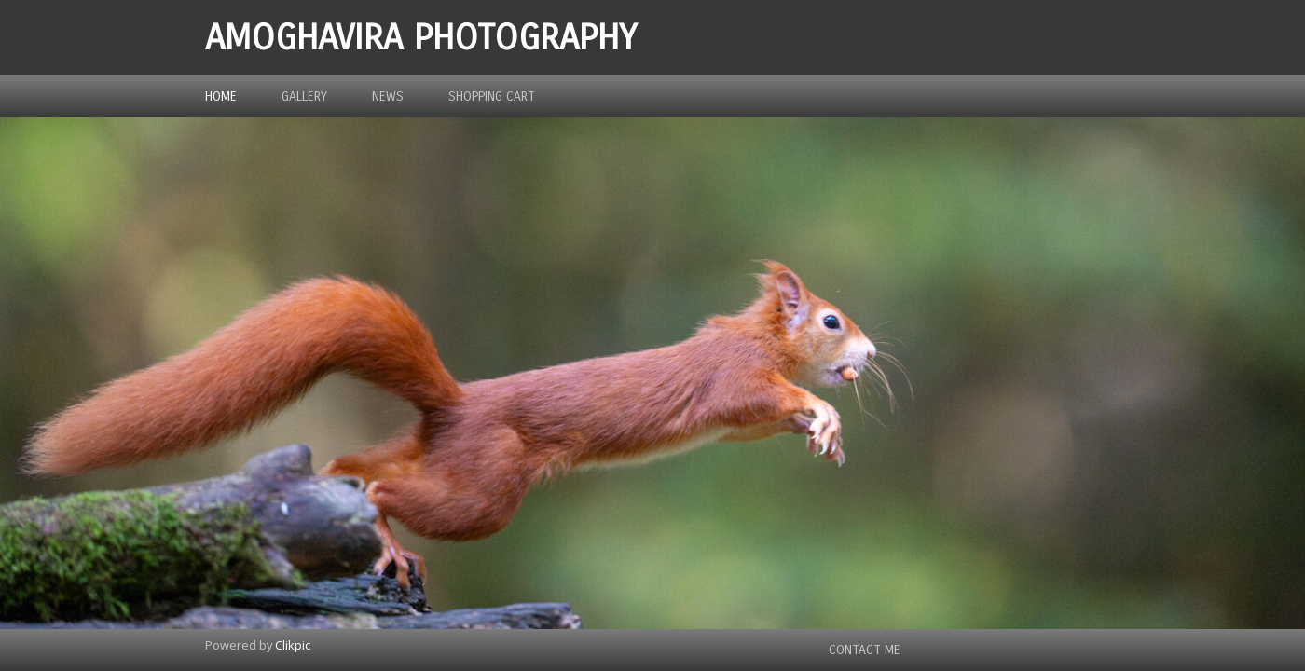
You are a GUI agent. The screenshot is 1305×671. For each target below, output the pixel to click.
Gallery (304, 96)
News (388, 96)
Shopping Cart (491, 96)
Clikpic (292, 645)
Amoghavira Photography (421, 38)
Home (221, 96)
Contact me (864, 650)
